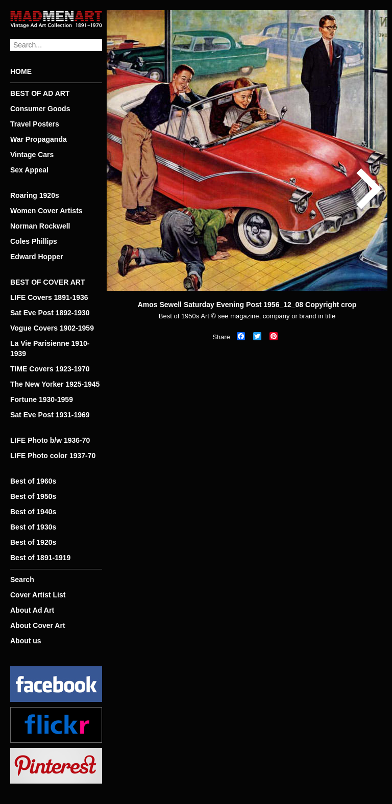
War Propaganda (38, 139)
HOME (21, 71)
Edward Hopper (36, 257)
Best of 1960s (33, 481)
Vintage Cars (32, 154)
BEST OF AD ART (39, 93)
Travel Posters (34, 124)
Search (22, 579)
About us (25, 641)
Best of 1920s (33, 542)
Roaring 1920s (34, 195)
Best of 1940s (33, 512)
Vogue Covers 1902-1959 (52, 328)
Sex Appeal (29, 170)
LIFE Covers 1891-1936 (49, 297)
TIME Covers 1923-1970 (50, 369)
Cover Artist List (37, 595)
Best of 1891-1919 (40, 558)
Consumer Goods (40, 109)
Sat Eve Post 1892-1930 (50, 313)
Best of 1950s (33, 496)
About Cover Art (37, 625)
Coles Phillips (33, 241)
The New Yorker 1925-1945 (55, 384)
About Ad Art (32, 610)
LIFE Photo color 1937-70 (52, 455)
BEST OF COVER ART (47, 282)
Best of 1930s (33, 527)
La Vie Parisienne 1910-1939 (49, 348)
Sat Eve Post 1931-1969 (50, 415)
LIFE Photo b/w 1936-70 (50, 440)
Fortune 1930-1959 (41, 399)
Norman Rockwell (40, 226)
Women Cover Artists (46, 211)
